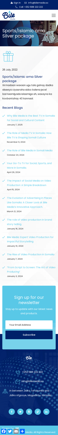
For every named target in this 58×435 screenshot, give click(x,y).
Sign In (16, 2)
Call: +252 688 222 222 (29, 6)
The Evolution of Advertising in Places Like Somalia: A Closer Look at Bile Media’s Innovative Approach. (29, 202)
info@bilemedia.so (36, 2)
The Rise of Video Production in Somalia (30, 254)
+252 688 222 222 (32, 372)
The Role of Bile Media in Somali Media (29, 150)
